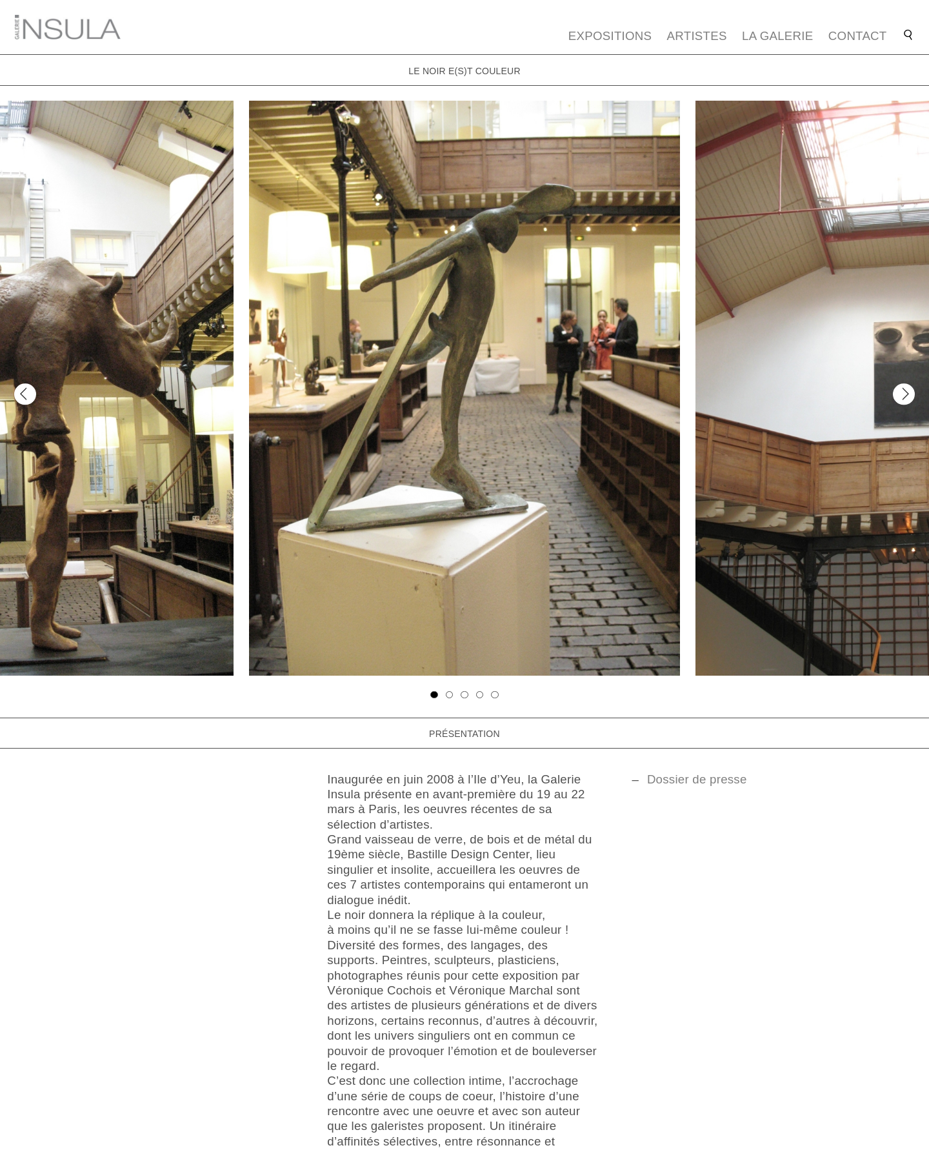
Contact (857, 36)
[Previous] (24, 394)
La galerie (777, 36)
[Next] (903, 394)
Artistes (697, 36)
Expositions (610, 36)
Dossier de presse (697, 779)
